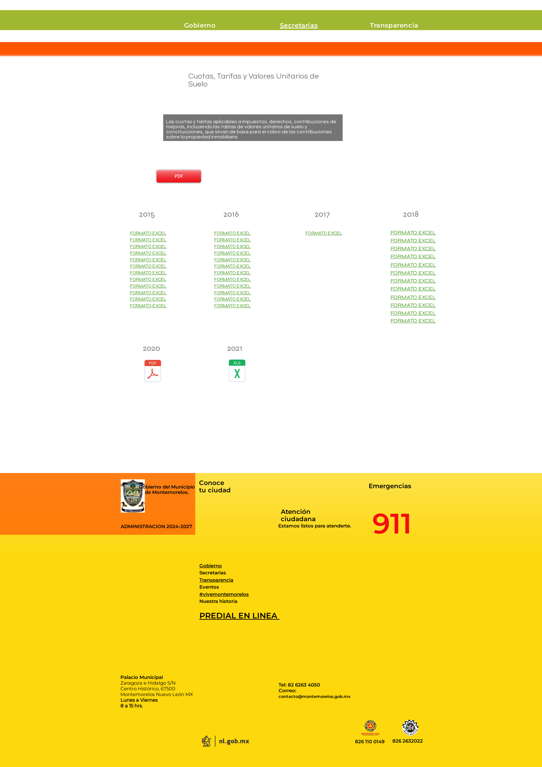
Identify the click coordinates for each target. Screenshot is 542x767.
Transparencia (216, 580)
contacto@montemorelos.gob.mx (314, 696)
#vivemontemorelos (224, 594)
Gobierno (210, 566)
